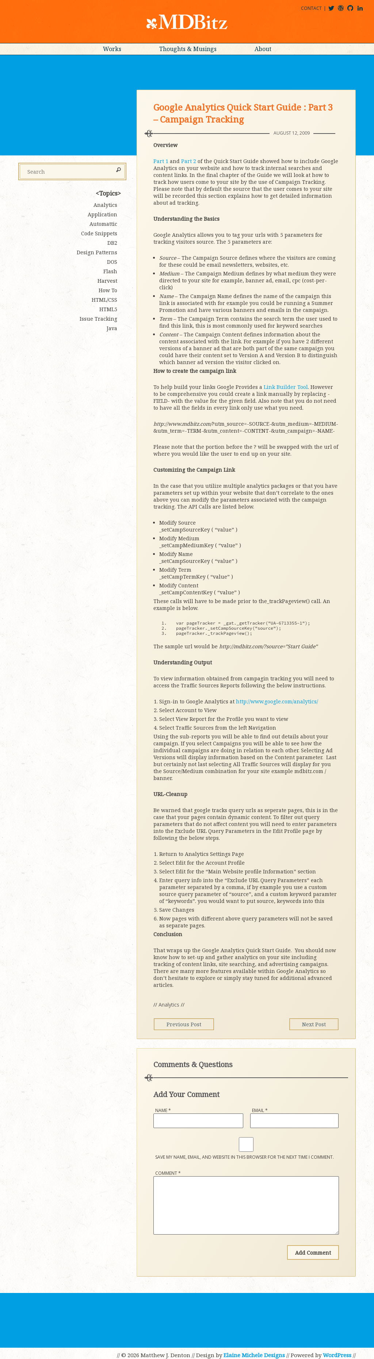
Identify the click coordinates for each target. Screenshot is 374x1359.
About (263, 49)
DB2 (112, 242)
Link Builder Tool (286, 386)
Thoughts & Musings (188, 49)
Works (112, 49)
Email (260, 1110)
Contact (311, 8)
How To (108, 290)
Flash (110, 271)
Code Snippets (99, 233)
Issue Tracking (98, 318)
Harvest (107, 280)
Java (112, 328)
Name (163, 1110)
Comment (168, 1173)
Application (102, 214)
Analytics (169, 1004)
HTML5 (108, 309)
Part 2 (188, 161)
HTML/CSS (104, 299)
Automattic (103, 223)
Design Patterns (97, 252)
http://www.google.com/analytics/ (277, 701)
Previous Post (186, 1024)
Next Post (312, 1024)
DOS (112, 261)
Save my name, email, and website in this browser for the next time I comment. (244, 1157)
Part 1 (160, 161)
